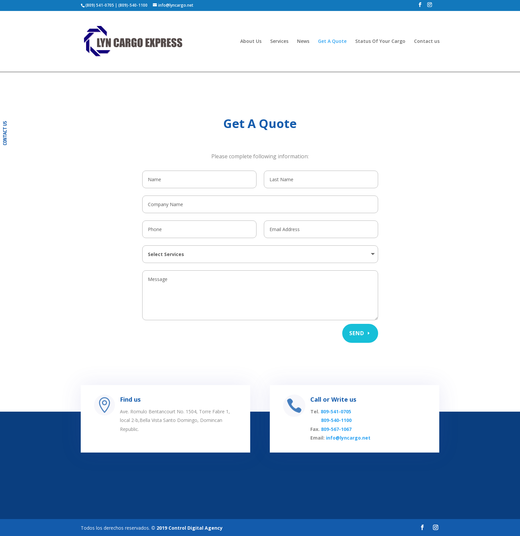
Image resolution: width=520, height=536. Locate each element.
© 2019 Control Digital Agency (187, 527)
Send (356, 332)
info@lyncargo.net (345, 443)
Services (279, 41)
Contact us (427, 41)
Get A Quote (332, 41)
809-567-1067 (335, 435)
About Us (250, 41)
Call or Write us (333, 412)
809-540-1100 (335, 428)
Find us (141, 412)
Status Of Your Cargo (380, 41)
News (303, 41)
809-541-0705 (335, 421)
